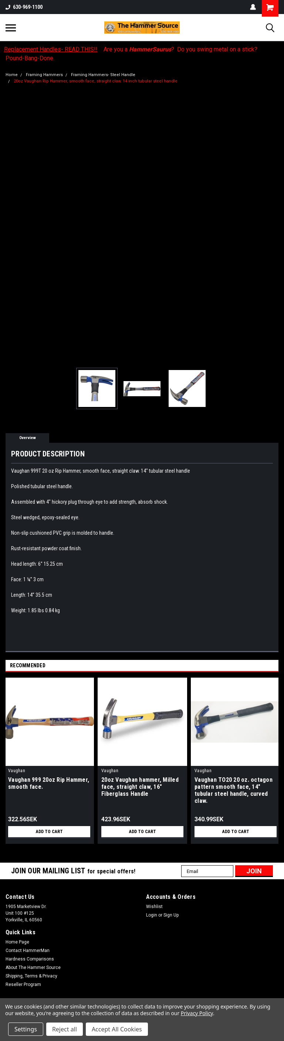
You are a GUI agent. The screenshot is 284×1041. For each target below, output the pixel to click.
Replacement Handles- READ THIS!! (51, 49)
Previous (264, 666)
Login (151, 915)
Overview (27, 437)
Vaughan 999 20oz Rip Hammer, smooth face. (48, 783)
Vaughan (16, 770)
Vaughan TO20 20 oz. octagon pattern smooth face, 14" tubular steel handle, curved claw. (234, 790)
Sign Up (171, 915)
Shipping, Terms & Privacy (31, 976)
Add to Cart (49, 832)
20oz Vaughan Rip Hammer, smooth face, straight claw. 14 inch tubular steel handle (96, 81)
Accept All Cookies (117, 1029)
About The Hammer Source (33, 967)
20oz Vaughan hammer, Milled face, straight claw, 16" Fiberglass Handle (140, 786)
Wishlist (154, 906)
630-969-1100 (24, 7)
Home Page (17, 942)
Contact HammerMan (28, 950)
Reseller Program (23, 984)
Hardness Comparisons (30, 959)
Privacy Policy (197, 1013)
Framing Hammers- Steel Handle (103, 74)
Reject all (64, 1029)
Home (12, 74)
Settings (25, 1029)
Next (274, 666)
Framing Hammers (44, 74)
